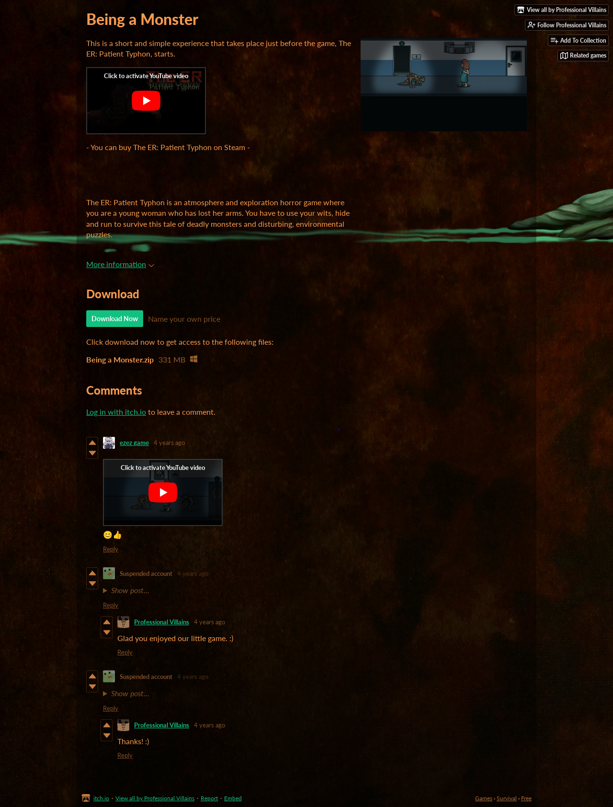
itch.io (101, 798)
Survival (507, 798)
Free (526, 798)
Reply (110, 549)
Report (209, 798)
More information (120, 264)
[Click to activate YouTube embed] (146, 100)
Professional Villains (161, 622)
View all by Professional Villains (154, 798)
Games (483, 798)
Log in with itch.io (116, 411)
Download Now (114, 319)
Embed (233, 798)
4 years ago (169, 442)
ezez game (134, 442)
